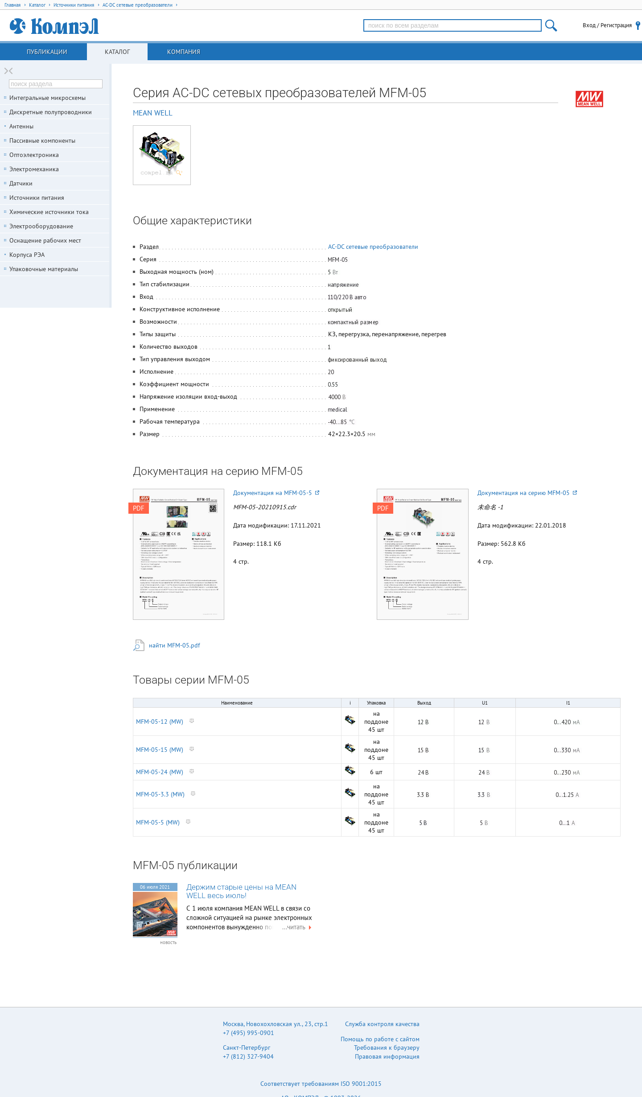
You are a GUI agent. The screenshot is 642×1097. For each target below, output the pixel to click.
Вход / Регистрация (607, 25)
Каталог (117, 52)
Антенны (21, 126)
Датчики (21, 183)
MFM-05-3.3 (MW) (160, 794)
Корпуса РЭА (27, 255)
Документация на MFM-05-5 (276, 493)
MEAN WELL (153, 113)
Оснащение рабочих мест (45, 240)
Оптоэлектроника (34, 155)
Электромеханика (34, 169)
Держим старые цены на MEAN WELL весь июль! (241, 891)
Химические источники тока (49, 212)
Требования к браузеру (387, 1047)
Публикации (47, 52)
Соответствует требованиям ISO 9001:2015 (321, 1084)
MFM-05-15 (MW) (159, 750)
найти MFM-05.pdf (174, 645)
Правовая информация (387, 1056)
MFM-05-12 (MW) (159, 722)
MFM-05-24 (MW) (159, 772)
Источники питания (36, 198)
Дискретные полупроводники (50, 112)
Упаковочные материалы (43, 269)
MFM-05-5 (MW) (158, 822)
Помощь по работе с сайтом (380, 1039)
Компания (183, 52)
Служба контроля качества (382, 1024)
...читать (297, 927)
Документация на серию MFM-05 (527, 493)
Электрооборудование (41, 226)
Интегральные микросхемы (47, 98)
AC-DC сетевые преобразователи (373, 247)
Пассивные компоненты (42, 140)
